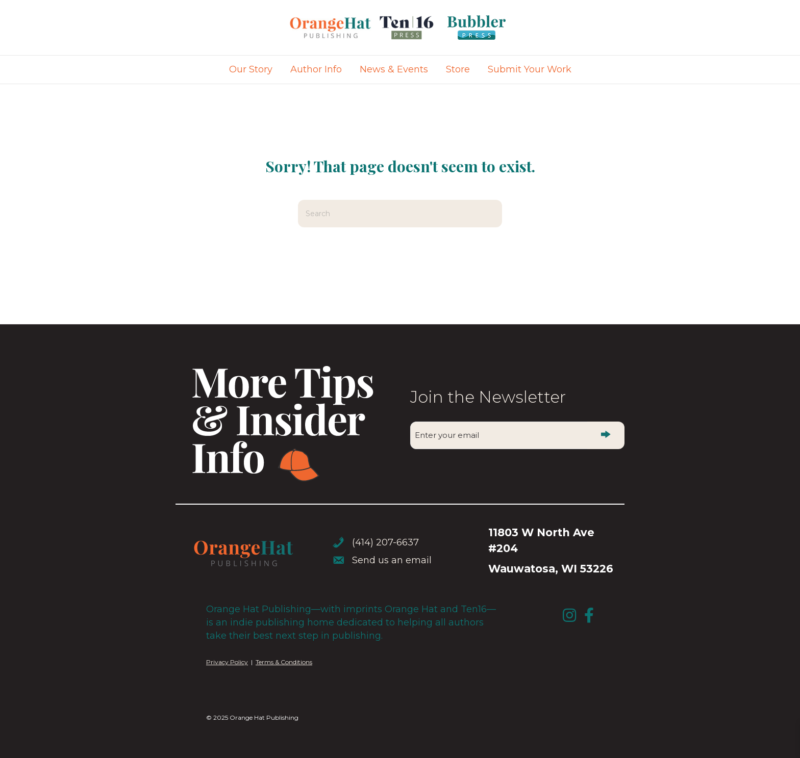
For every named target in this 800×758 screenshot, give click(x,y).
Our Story (250, 69)
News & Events (394, 69)
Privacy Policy (227, 662)
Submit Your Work (529, 69)
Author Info (316, 69)
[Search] (400, 213)
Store (458, 69)
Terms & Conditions (284, 662)
